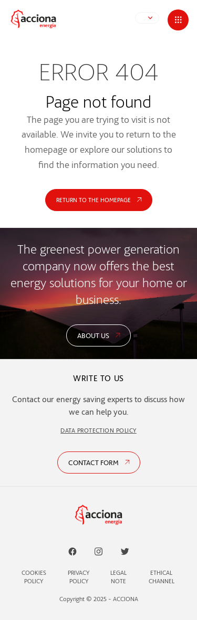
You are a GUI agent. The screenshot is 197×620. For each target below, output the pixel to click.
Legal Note (118, 577)
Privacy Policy (78, 577)
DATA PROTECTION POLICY (98, 430)
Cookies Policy (34, 577)
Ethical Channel (161, 577)
